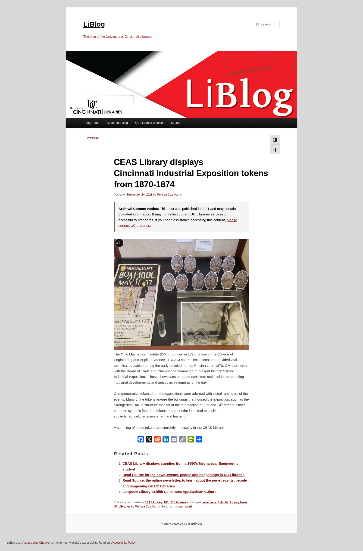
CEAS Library (154, 502)
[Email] (174, 440)
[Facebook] (141, 440)
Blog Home (91, 123)
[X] (149, 440)
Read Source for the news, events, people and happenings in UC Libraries (183, 475)
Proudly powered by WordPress (181, 523)
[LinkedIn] (166, 440)
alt (119, 243)
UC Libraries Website (149, 123)
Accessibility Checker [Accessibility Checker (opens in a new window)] (36, 542)
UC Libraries (178, 502)
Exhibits (223, 502)
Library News (238, 502)
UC (166, 502)
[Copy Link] (182, 440)
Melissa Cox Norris (169, 194)
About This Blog (117, 123)
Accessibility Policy (123, 542)
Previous (91, 138)
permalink (186, 506)
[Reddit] (157, 440)
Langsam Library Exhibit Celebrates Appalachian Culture (169, 492)
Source (175, 123)
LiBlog (94, 24)
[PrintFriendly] (191, 440)
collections (209, 502)
